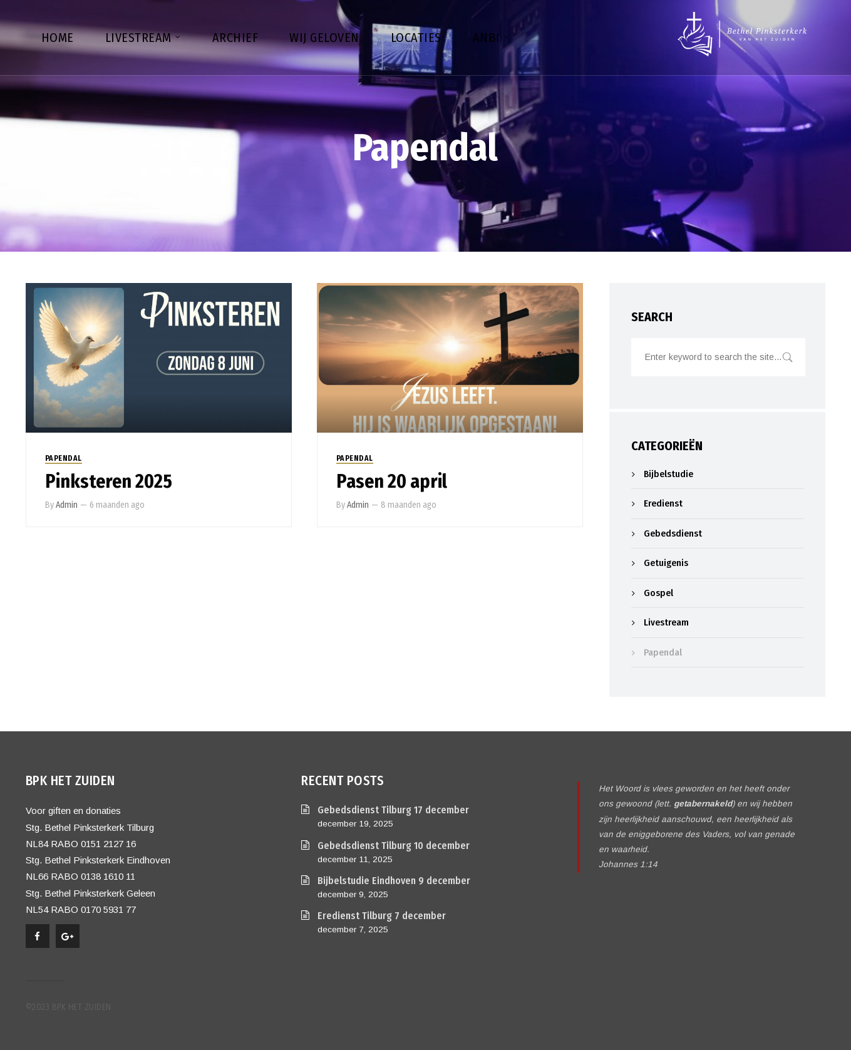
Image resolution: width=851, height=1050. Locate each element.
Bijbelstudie (668, 474)
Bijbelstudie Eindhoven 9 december (393, 881)
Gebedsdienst (673, 533)
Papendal (63, 458)
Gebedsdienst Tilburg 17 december (393, 810)
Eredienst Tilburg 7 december (381, 916)
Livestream (666, 622)
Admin (67, 505)
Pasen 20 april (391, 481)
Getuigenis (666, 563)
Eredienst (663, 503)
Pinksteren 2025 (108, 481)
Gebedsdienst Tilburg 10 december (393, 846)
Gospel (658, 593)
